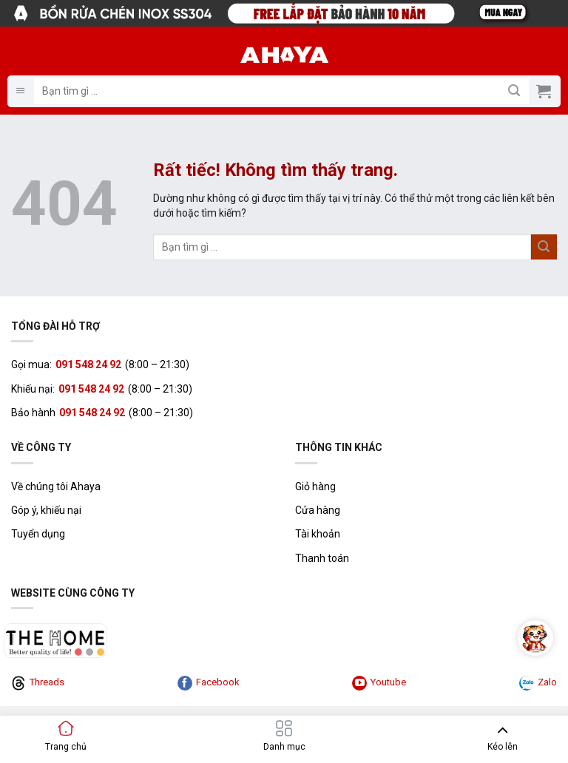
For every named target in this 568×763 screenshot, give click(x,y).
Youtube (379, 683)
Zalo (538, 683)
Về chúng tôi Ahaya (56, 486)
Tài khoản (317, 534)
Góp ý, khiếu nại (46, 510)
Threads (37, 683)
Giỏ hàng (315, 486)
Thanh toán (322, 558)
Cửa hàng (317, 510)
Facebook (209, 683)
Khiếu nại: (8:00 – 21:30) (101, 389)
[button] (20, 91)
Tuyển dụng (38, 534)
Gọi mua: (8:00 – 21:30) (100, 364)
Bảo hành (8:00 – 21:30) (102, 412)
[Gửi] (514, 91)
